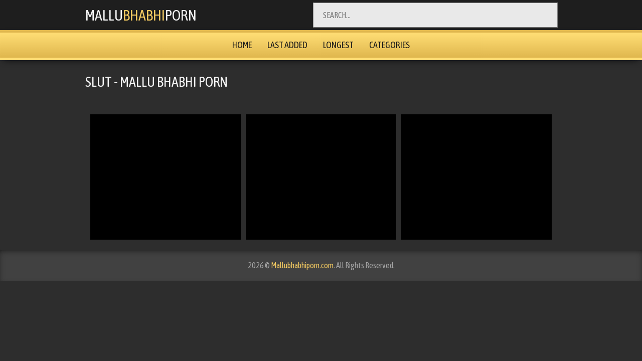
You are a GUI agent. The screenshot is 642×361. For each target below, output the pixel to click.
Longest (338, 45)
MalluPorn (141, 15)
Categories (389, 45)
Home (242, 45)
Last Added (287, 45)
